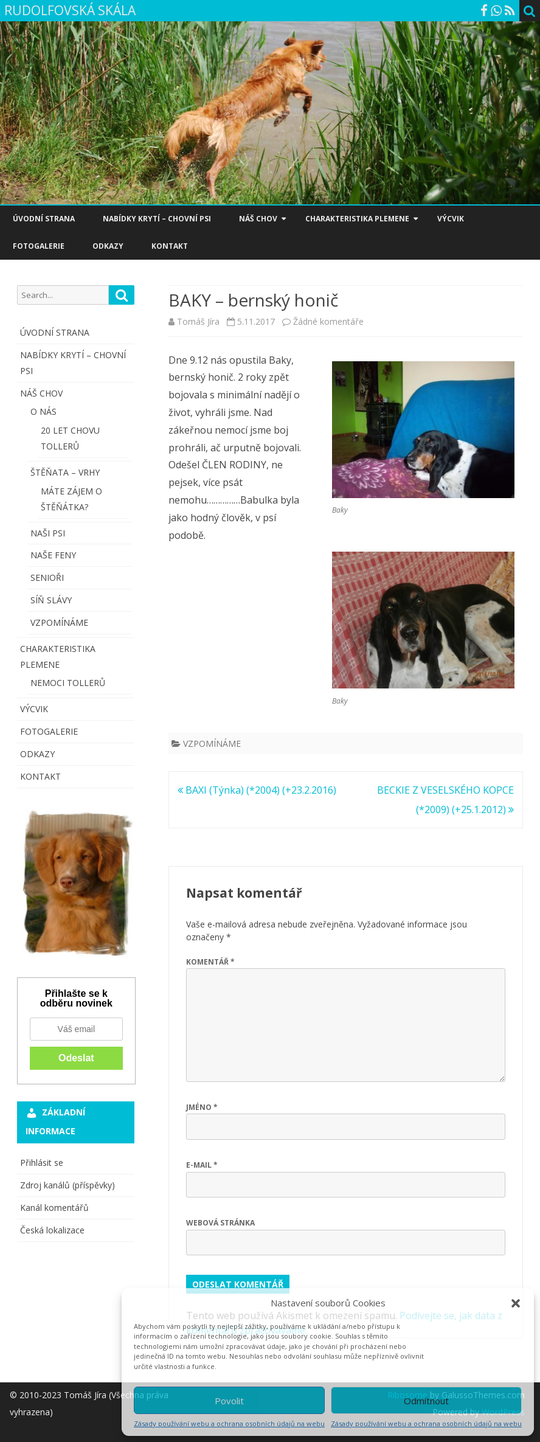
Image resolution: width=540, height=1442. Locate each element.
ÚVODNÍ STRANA (44, 218)
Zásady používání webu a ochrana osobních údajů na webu (229, 1423)
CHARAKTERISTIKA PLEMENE (357, 218)
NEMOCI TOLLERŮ (67, 682)
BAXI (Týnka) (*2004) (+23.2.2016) (257, 790)
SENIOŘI (47, 577)
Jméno (202, 1107)
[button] (516, 1303)
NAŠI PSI (47, 533)
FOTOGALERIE (38, 246)
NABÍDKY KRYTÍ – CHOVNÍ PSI (157, 218)
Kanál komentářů (54, 1207)
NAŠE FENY (53, 555)
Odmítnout (426, 1401)
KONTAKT (169, 246)
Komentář (210, 962)
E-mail (202, 1165)
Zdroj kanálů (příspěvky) (67, 1185)
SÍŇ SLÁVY (51, 600)
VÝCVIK (450, 218)
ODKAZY (107, 246)
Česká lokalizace (52, 1230)
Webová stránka (220, 1223)
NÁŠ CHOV (258, 218)
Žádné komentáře (328, 321)
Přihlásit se (41, 1162)
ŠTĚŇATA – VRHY (65, 472)
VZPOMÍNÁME (212, 743)
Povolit (229, 1401)
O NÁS (43, 411)
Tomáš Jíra (198, 321)
